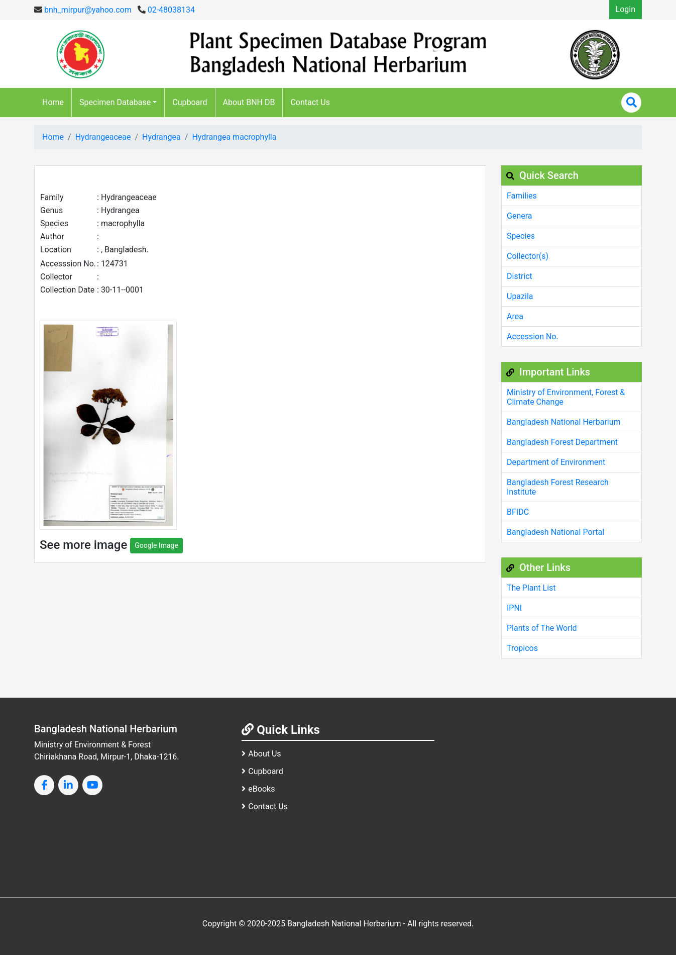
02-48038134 (166, 10)
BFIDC (518, 512)
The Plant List (531, 588)
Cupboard (189, 102)
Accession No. (532, 336)
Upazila (520, 296)
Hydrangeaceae (103, 137)
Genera (519, 216)
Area (515, 316)
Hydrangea (161, 137)
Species (521, 236)
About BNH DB (249, 102)
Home (53, 102)
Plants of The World (542, 628)
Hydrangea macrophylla (234, 137)
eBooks (258, 789)
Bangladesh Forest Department (562, 442)
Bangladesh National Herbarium (564, 422)
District (519, 276)
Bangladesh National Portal (555, 532)
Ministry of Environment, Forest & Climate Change (566, 397)
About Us (261, 753)
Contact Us (310, 102)
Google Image (156, 545)
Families (522, 196)
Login (625, 9)
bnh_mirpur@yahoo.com (83, 10)
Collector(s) (527, 256)
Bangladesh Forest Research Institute (558, 487)
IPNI (514, 608)
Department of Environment (556, 462)
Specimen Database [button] (115, 102)
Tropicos (522, 648)
